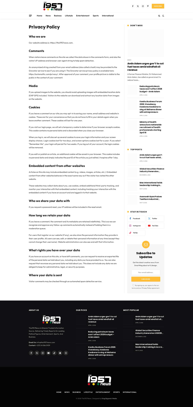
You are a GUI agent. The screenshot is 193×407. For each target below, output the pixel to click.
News (48, 15)
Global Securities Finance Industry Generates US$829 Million (152, 170)
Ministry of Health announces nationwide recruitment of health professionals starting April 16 (150, 127)
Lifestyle (69, 15)
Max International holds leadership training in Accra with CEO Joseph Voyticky (151, 184)
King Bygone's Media (109, 398)
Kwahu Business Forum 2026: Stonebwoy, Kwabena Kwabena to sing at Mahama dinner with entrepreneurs (151, 106)
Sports (96, 15)
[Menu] (30, 15)
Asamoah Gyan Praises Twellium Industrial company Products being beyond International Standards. (152, 198)
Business (58, 15)
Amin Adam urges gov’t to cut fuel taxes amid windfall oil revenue (145, 66)
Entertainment (82, 15)
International (108, 15)
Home (39, 15)
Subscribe (158, 6)
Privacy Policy (146, 288)
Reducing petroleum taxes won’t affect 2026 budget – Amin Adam (151, 89)
